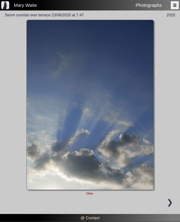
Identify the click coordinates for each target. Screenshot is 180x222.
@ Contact (90, 218)
